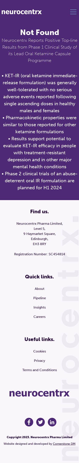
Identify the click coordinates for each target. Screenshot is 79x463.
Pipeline (39, 298)
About (39, 289)
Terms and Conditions (39, 370)
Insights (39, 307)
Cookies (39, 351)
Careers (39, 317)
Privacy (39, 361)
